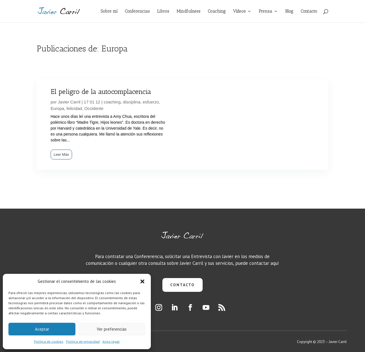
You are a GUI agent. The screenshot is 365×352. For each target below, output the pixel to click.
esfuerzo (151, 102)
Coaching (217, 11)
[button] (142, 281)
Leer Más (61, 154)
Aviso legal (111, 341)
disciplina (131, 102)
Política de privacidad (83, 341)
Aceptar (42, 329)
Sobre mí (109, 11)
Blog (289, 11)
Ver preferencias (112, 329)
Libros (163, 11)
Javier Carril (69, 102)
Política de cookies (48, 341)
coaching (112, 102)
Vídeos (239, 11)
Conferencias (137, 11)
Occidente (94, 108)
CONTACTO (182, 284)
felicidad (74, 108)
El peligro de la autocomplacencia (101, 91)
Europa (57, 108)
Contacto (309, 11)
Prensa (265, 11)
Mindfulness (188, 11)
